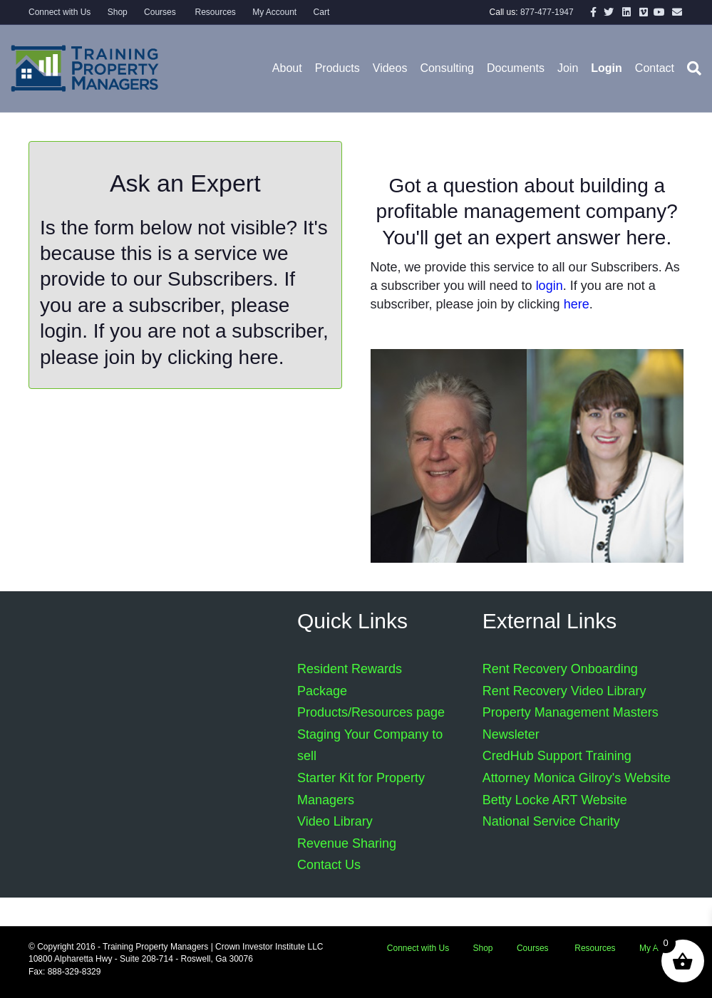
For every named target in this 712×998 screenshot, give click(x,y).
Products (337, 68)
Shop (118, 12)
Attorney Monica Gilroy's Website (577, 778)
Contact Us (329, 865)
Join (567, 68)
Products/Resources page (371, 712)
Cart (322, 12)
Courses (160, 12)
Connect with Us (60, 12)
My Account (274, 12)
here (259, 357)
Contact (654, 68)
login (61, 331)
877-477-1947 (547, 12)
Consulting (447, 68)
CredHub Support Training (557, 756)
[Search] (691, 68)
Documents (516, 68)
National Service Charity (551, 821)
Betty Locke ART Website (555, 800)
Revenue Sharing (346, 843)
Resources (214, 12)
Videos (390, 68)
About (287, 68)
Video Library (335, 821)
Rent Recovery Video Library (564, 691)
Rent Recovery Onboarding (560, 669)
